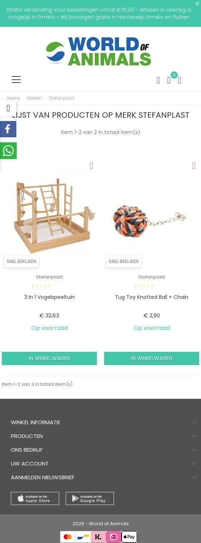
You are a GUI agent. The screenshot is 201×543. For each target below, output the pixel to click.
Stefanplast (49, 276)
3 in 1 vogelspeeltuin (49, 297)
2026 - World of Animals (101, 523)
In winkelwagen (49, 358)
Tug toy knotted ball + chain (151, 297)
